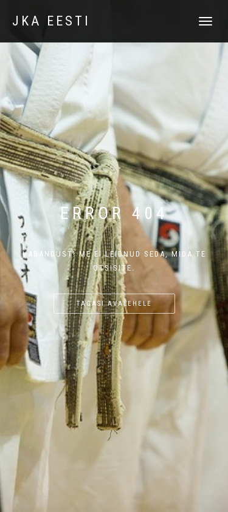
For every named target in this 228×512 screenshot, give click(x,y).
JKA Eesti (51, 21)
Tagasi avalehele (114, 304)
